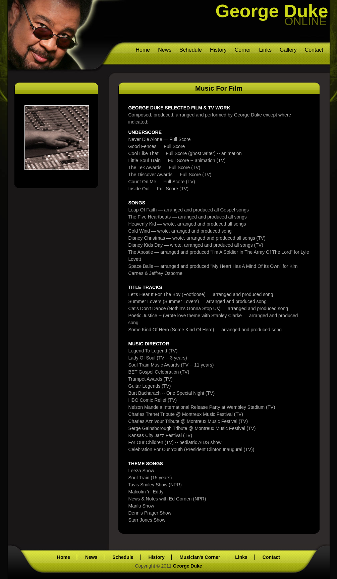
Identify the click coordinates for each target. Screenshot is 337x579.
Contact (314, 50)
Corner (243, 50)
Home (143, 50)
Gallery (288, 50)
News (164, 50)
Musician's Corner (200, 557)
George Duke (272, 11)
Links (265, 50)
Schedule (190, 50)
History (218, 50)
